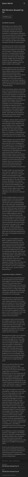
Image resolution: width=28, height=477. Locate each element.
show (9, 16)
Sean (12, 461)
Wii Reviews (17, 461)
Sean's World (7, 3)
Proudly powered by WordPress (9, 475)
